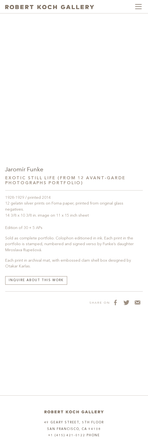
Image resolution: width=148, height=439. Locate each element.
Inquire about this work (36, 280)
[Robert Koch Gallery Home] (49, 7)
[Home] (74, 412)
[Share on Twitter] (126, 302)
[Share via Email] (137, 302)
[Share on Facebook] (115, 302)
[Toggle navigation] (138, 6)
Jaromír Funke (24, 170)
